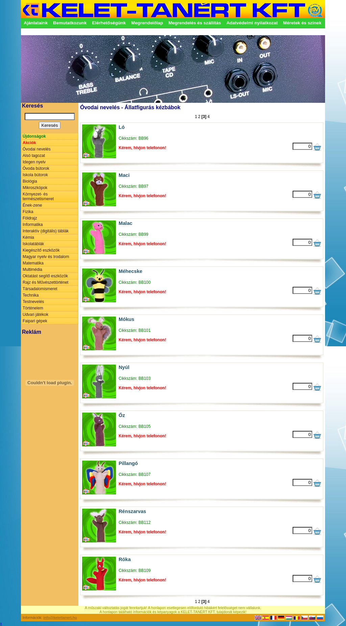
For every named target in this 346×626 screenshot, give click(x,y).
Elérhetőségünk (109, 22)
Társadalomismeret (40, 288)
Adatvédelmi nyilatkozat (252, 22)
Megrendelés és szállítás (194, 22)
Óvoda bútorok (36, 168)
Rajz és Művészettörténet (45, 282)
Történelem (33, 308)
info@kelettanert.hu (60, 618)
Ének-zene (32, 205)
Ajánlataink (36, 22)
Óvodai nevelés (37, 149)
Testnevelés (33, 301)
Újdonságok (34, 136)
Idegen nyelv (34, 162)
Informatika (33, 224)
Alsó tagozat (34, 155)
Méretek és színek (302, 22)
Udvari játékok (35, 314)
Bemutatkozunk (69, 22)
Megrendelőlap (147, 22)
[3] (203, 116)
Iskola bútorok (35, 174)
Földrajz (30, 218)
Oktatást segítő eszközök (45, 276)
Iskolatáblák (33, 243)
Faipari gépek (35, 321)
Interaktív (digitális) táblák (46, 231)
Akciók (29, 142)
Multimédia (32, 269)
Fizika (28, 211)
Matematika (33, 263)
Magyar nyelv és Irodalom (46, 256)
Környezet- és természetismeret (38, 196)
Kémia (28, 237)
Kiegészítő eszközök (41, 250)
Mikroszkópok (35, 187)
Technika (31, 295)
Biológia (30, 181)
